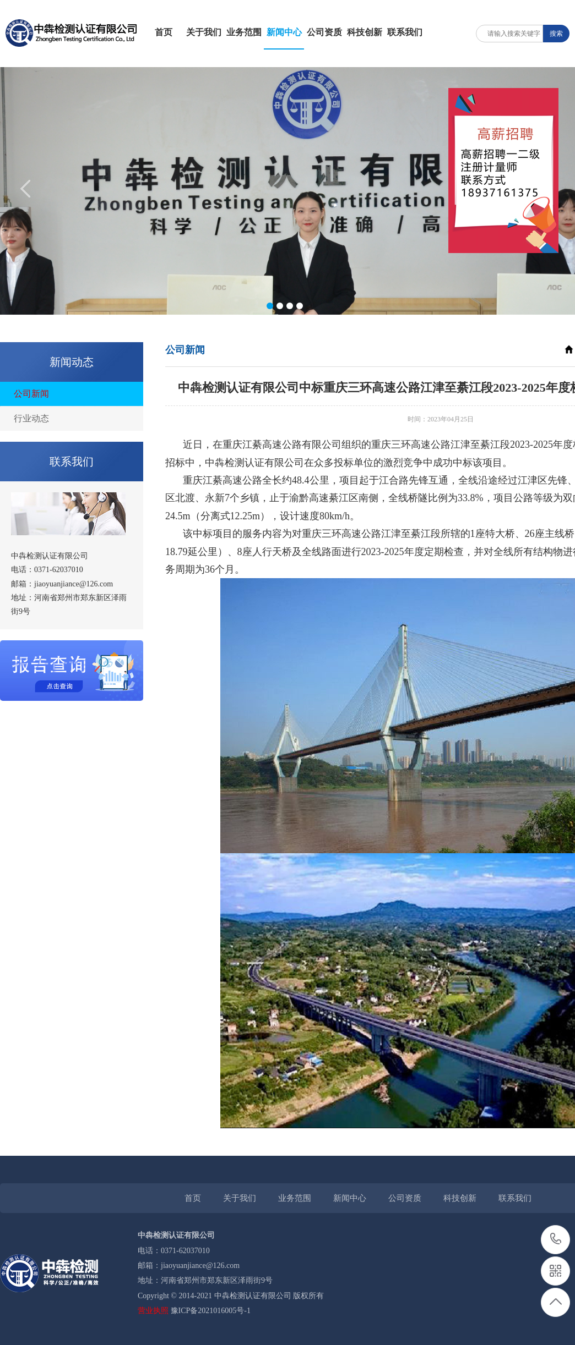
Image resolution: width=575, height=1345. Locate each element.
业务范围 (244, 32)
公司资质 (324, 32)
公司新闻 (31, 393)
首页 (163, 32)
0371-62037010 (556, 1239)
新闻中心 (284, 32)
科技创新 (364, 32)
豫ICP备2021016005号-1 (211, 1310)
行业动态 (31, 418)
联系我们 (404, 32)
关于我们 (203, 32)
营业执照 (153, 1310)
